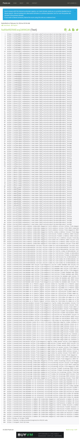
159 (4, 338)
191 (4, 399)
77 (4, 180)
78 (4, 182)
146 (4, 313)
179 (4, 376)
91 (4, 207)
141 (4, 303)
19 (4, 69)
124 (4, 270)
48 (4, 124)
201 (4, 418)
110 (4, 243)
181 (4, 380)
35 (4, 99)
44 (4, 117)
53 (4, 134)
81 (4, 188)
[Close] (75, 11)
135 (4, 291)
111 (4, 245)
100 (4, 224)
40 (4, 109)
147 (4, 315)
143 (4, 307)
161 (4, 341)
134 (4, 289)
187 (4, 391)
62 (4, 151)
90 (4, 205)
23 (4, 76)
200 (4, 416)
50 (4, 128)
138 (4, 297)
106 (4, 236)
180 (4, 378)
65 (4, 157)
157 (4, 334)
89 (4, 203)
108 (4, 240)
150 (4, 320)
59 (4, 145)
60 (4, 147)
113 (4, 249)
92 (4, 209)
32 (4, 94)
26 (4, 82)
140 (4, 301)
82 (4, 190)
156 (4, 332)
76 (4, 178)
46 (4, 120)
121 (4, 265)
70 (4, 167)
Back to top (69, 430)
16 (4, 63)
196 (4, 409)
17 (4, 65)
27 (4, 84)
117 (4, 257)
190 (4, 397)
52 (4, 132)
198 (4, 412)
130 (4, 282)
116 (4, 255)
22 (4, 74)
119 (4, 261)
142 (4, 305)
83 (4, 192)
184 (4, 386)
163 (4, 345)
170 (4, 359)
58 (4, 143)
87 (4, 199)
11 (4, 53)
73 (4, 172)
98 (4, 220)
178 (4, 374)
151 (4, 322)
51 (4, 130)
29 (4, 88)
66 (4, 159)
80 (4, 186)
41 (4, 111)
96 (4, 217)
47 (4, 122)
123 (4, 268)
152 (4, 324)
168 (4, 355)
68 (4, 163)
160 (4, 339)
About (21, 3)
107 (4, 238)
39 (4, 107)
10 (4, 51)
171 (4, 361)
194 (4, 405)
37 (4, 103)
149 (4, 318)
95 (4, 215)
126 (4, 274)
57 (4, 142)
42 (4, 113)
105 (4, 234)
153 (4, 326)
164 (4, 347)
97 (4, 218)
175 (4, 368)
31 (4, 92)
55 (4, 138)
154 (4, 328)
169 (4, 357)
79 (4, 184)
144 (4, 309)
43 (4, 115)
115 (4, 253)
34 (4, 97)
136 (4, 293)
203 (4, 422)
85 (4, 195)
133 (4, 288)
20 (4, 71)
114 (4, 251)
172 (4, 363)
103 (4, 230)
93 (4, 211)
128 (4, 278)
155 (4, 330)
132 (4, 286)
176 (4, 370)
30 (4, 90)
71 (4, 169)
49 (4, 126)
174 (4, 366)
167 (4, 353)
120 (4, 263)
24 (4, 78)
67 (4, 161)
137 (4, 295)
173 (4, 364)
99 (4, 222)
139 (4, 299)
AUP (75, 430)
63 (4, 153)
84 (4, 193)
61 (4, 149)
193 (4, 403)
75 (4, 176)
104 (4, 232)
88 (4, 201)
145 (4, 311)
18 (4, 67)
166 (4, 351)
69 (4, 165)
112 (4, 247)
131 (4, 284)
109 (4, 241)
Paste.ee (6, 3)
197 (4, 411)
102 (4, 228)
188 (4, 393)
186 (4, 389)
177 (4, 372)
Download (5, 25)
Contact (34, 3)
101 (4, 226)
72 (4, 170)
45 (4, 119)
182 (4, 382)
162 (4, 343)
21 (4, 72)
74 (4, 174)
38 (4, 105)
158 (4, 336)
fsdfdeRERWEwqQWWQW (15, 29)
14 (4, 59)
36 (4, 101)
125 (4, 272)
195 (4, 407)
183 (4, 384)
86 (4, 197)
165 (4, 349)
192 (4, 401)
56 (4, 140)
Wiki (27, 3)
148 (4, 316)
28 (4, 86)
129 (4, 280)
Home (15, 3)
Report (14, 25)
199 (4, 414)
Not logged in (72, 3)
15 (4, 61)
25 (4, 80)
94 (4, 213)
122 (4, 266)
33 (4, 95)
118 (4, 259)
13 (4, 57)
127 (4, 276)
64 (4, 155)
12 (4, 55)
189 (4, 395)
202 (4, 420)
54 (4, 136)
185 (4, 387)
